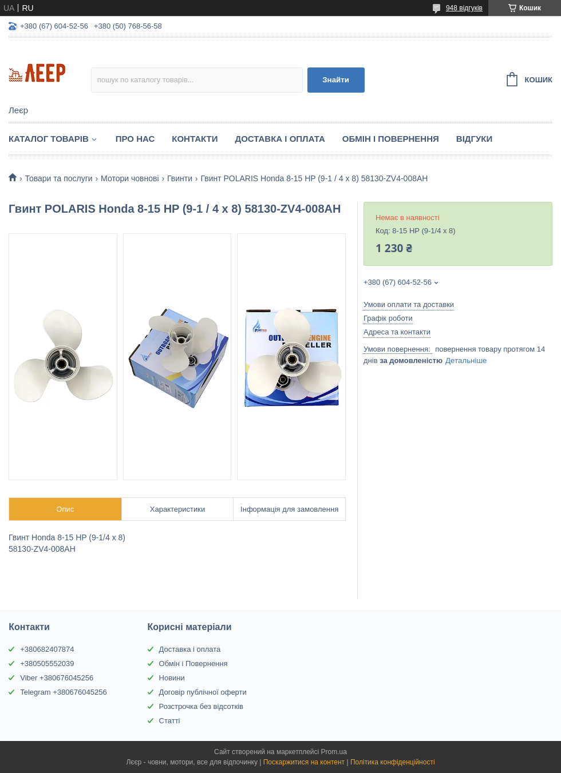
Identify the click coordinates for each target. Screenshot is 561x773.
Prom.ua (334, 752)
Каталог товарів (49, 138)
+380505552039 (47, 663)
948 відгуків (464, 8)
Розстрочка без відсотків (201, 706)
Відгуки (474, 138)
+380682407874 (47, 649)
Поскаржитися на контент (304, 762)
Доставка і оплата (190, 649)
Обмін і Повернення (390, 138)
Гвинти (179, 178)
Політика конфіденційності (392, 762)
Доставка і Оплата (280, 138)
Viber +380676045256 (56, 678)
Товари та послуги (58, 178)
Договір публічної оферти (203, 692)
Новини (172, 678)
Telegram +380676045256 (63, 692)
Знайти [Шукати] (335, 79)
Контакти (195, 138)
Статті (169, 720)
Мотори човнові (130, 178)
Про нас (135, 138)
